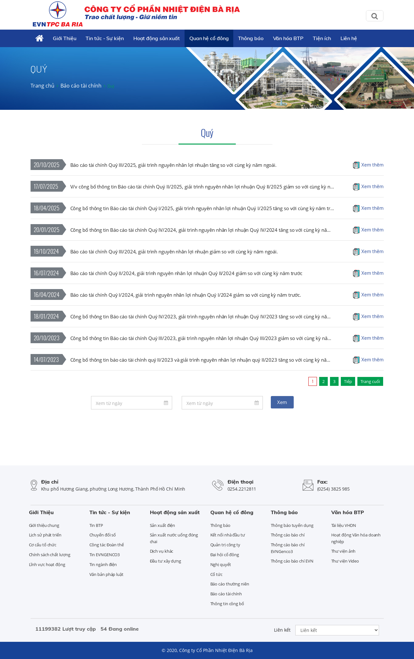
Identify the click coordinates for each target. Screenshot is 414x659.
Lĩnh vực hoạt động (47, 564)
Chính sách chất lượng (49, 554)
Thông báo (250, 38)
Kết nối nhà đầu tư (227, 535)
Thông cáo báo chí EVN (292, 561)
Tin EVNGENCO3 (104, 554)
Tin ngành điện (103, 564)
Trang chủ (42, 85)
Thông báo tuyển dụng (292, 525)
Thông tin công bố (227, 603)
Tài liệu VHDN (343, 525)
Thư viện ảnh (343, 551)
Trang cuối (370, 381)
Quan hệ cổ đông (209, 38)
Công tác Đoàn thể (106, 545)
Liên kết (282, 630)
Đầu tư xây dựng (165, 561)
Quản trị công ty (225, 545)
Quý (207, 132)
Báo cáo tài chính (81, 85)
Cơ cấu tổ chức (43, 545)
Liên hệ (348, 38)
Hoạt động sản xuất (156, 38)
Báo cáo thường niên (229, 584)
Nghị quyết (220, 564)
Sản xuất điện (162, 525)
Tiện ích (322, 38)
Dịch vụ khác (161, 551)
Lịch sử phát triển (45, 535)
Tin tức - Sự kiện (104, 38)
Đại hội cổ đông (224, 554)
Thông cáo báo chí (288, 535)
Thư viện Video (345, 561)
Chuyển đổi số (102, 535)
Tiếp (348, 381)
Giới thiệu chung (44, 525)
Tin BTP (96, 525)
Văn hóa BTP (288, 38)
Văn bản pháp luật (106, 574)
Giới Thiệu (64, 38)
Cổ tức (216, 574)
